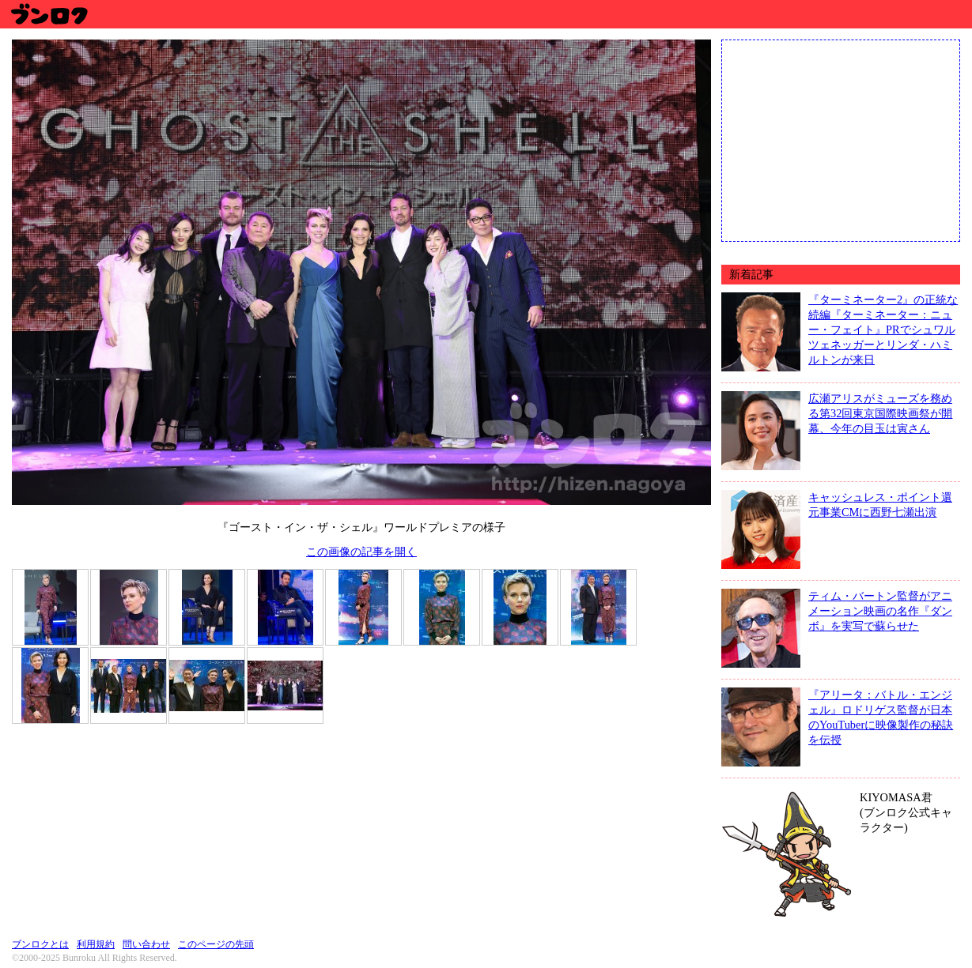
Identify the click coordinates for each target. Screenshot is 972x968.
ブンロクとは (40, 944)
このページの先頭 (216, 944)
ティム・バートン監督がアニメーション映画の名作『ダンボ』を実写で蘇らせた (880, 610)
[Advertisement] (840, 139)
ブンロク (48, 14)
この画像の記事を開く (361, 551)
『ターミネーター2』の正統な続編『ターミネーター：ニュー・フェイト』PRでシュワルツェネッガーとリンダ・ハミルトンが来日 (883, 329)
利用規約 (96, 944)
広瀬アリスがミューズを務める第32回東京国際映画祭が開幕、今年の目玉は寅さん (880, 413)
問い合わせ (146, 944)
